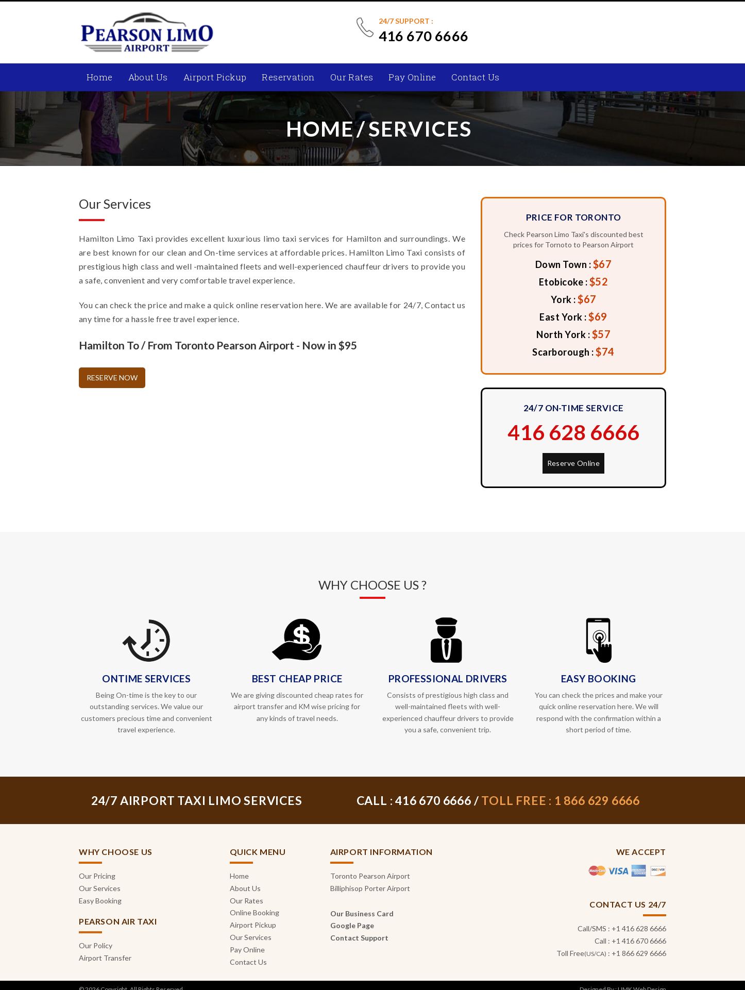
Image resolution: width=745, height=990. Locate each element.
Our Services (100, 888)
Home (100, 77)
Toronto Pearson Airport (370, 875)
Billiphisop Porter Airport (370, 888)
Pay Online (412, 77)
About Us (148, 77)
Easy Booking (100, 900)
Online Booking (254, 912)
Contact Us (475, 77)
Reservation (288, 77)
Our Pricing (97, 875)
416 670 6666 (424, 35)
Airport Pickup (215, 77)
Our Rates (352, 77)
